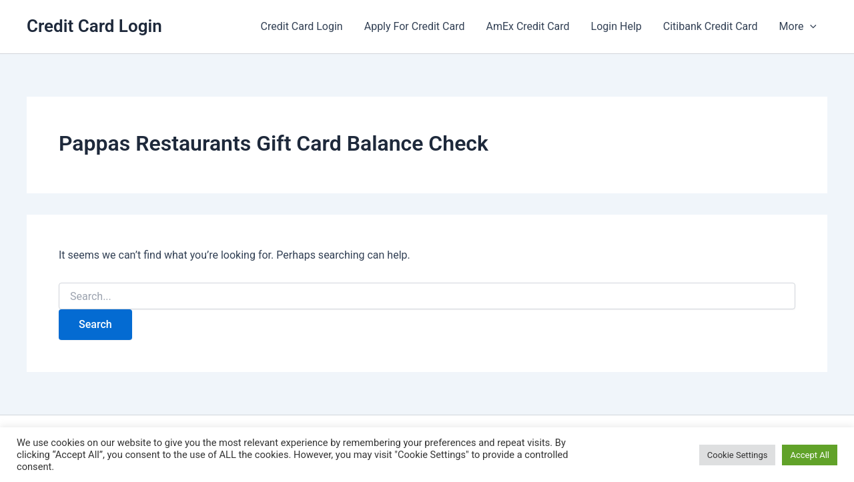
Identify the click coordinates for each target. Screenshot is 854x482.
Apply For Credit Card (414, 26)
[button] (810, 26)
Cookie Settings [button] (737, 455)
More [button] (798, 26)
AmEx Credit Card (527, 26)
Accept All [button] (809, 455)
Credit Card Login (94, 26)
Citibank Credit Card (710, 26)
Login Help (616, 26)
